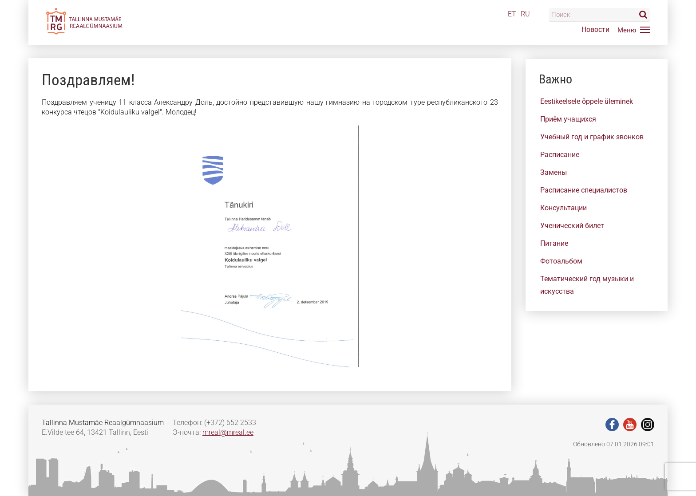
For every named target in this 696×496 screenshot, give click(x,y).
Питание (554, 243)
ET (512, 14)
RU (525, 14)
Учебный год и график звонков (592, 137)
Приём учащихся (568, 119)
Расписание (559, 154)
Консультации (563, 208)
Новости (595, 29)
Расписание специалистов (583, 190)
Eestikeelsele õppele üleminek (586, 101)
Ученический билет (572, 225)
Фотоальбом (561, 261)
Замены (553, 172)
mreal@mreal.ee (227, 432)
